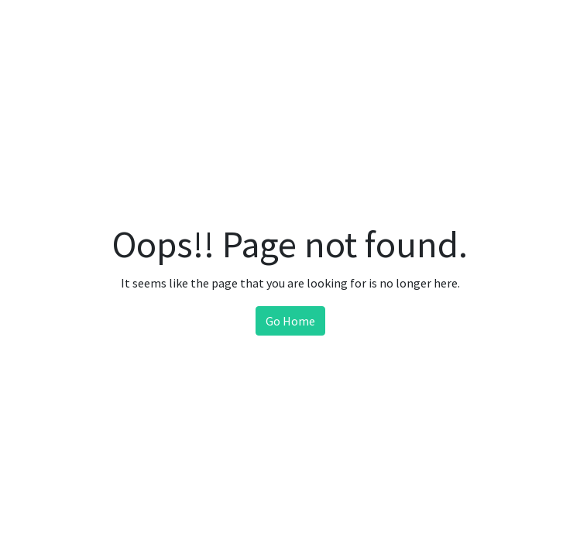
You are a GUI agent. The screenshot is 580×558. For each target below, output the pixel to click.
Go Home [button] (290, 321)
